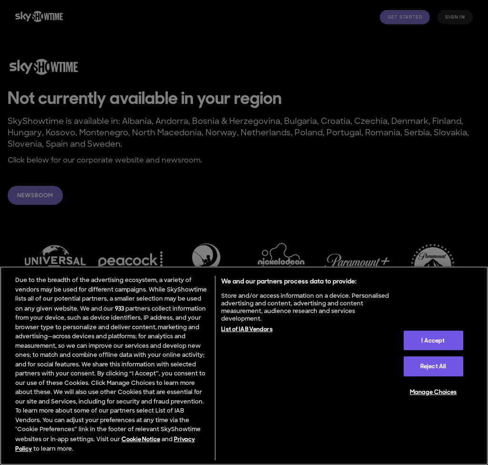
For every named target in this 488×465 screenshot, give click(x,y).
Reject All (433, 366)
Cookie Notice (141, 439)
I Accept (433, 340)
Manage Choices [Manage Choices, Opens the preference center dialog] (433, 392)
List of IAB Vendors (246, 329)
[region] (244, 365)
